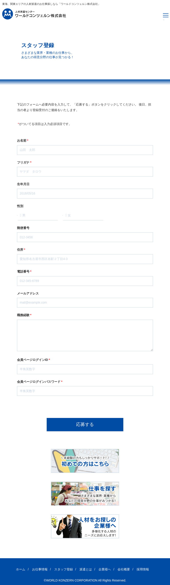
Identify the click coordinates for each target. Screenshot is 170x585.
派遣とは (85, 569)
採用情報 (143, 569)
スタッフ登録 (63, 569)
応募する (85, 424)
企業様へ (105, 569)
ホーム (20, 569)
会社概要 (124, 569)
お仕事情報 (40, 569)
